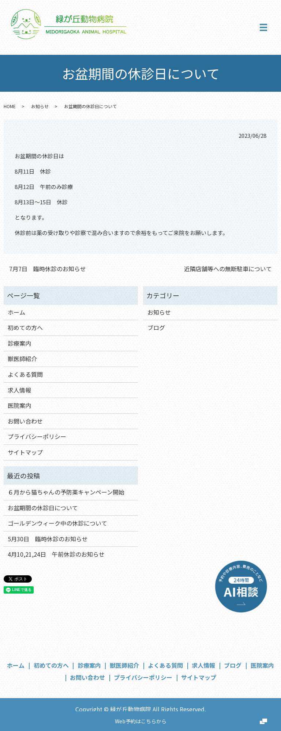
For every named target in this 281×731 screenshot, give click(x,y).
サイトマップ (25, 452)
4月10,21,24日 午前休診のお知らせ (56, 554)
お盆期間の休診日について (43, 507)
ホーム (16, 312)
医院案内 (19, 405)
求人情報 (19, 390)
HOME (10, 106)
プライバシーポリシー (37, 436)
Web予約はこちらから (140, 721)
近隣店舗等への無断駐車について (228, 269)
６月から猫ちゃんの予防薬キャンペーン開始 (66, 492)
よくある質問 (25, 374)
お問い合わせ (25, 421)
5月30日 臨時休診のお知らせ (48, 538)
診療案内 (19, 343)
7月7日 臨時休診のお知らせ (47, 269)
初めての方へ (25, 327)
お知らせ (40, 106)
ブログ (156, 327)
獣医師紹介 (22, 358)
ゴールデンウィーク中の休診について (57, 523)
